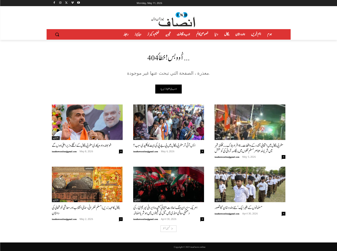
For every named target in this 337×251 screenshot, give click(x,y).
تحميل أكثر (168, 228)
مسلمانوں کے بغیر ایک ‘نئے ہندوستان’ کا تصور (238, 208)
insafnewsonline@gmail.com (64, 151)
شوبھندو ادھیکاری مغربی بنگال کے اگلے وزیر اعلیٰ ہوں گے (82, 145)
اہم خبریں (55, 138)
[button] (57, 34)
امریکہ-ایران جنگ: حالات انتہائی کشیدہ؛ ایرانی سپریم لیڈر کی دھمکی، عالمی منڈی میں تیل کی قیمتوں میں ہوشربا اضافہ (165, 210)
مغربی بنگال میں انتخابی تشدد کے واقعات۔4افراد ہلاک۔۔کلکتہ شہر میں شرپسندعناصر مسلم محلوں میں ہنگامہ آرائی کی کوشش (249, 148)
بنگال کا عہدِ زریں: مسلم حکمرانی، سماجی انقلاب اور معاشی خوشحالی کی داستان (86, 210)
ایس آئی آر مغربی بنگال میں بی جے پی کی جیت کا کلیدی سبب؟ (164, 145)
